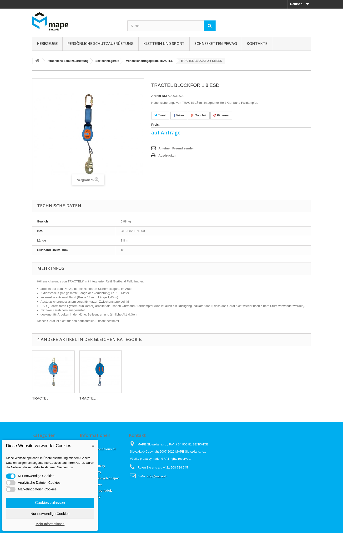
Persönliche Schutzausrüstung (100, 43)
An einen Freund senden (176, 148)
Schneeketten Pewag (215, 43)
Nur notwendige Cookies (49, 514)
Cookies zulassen (50, 503)
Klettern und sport (164, 43)
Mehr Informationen (49, 524)
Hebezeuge (47, 43)
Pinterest (221, 115)
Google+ (199, 115)
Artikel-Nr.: (159, 96)
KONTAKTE (257, 43)
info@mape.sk (157, 476)
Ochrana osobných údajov (99, 478)
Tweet (160, 115)
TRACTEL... (41, 398)
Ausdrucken (167, 155)
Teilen (178, 115)
